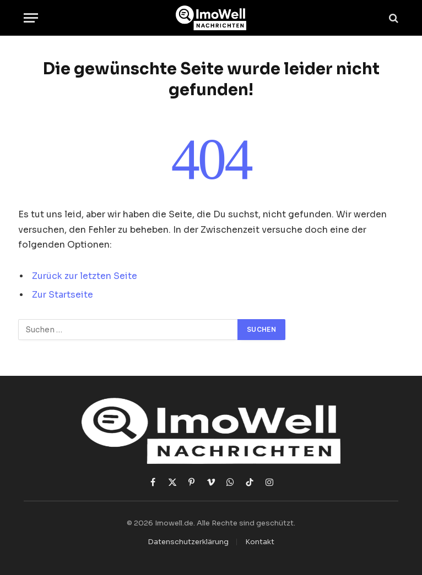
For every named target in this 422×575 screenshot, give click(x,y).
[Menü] (31, 18)
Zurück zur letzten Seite (84, 276)
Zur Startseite (62, 294)
